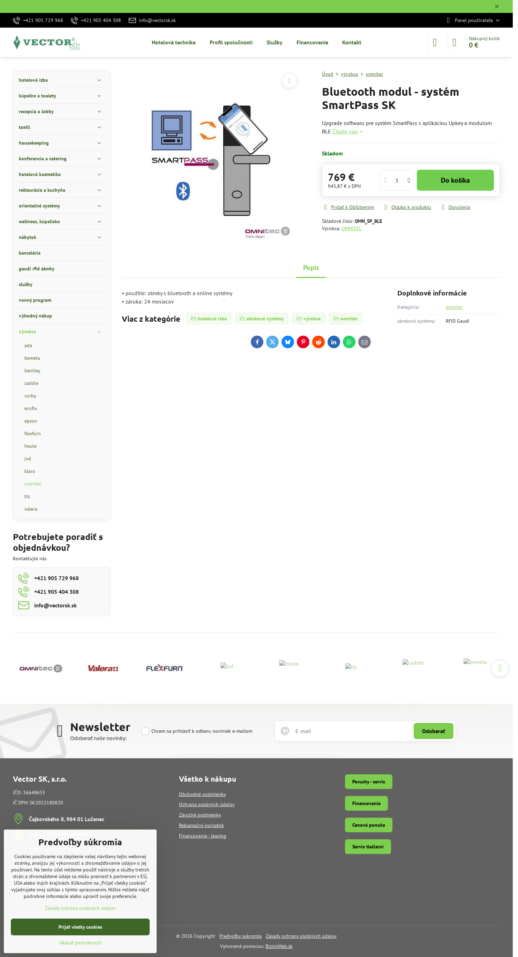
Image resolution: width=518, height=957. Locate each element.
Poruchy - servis (368, 782)
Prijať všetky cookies (80, 927)
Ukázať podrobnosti (80, 943)
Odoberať (433, 731)
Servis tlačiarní (368, 846)
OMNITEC (351, 228)
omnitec (454, 307)
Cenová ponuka (368, 825)
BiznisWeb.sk (279, 946)
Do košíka (455, 180)
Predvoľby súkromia (240, 936)
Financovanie (366, 803)
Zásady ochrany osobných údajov (301, 936)
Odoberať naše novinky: (98, 738)
